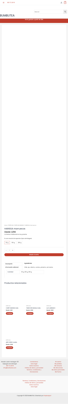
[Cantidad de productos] (9, 251)
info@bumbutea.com (9, 368)
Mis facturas (58, 366)
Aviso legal (34, 364)
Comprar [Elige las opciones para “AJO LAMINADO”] (50, 314)
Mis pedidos (58, 364)
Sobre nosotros (34, 366)
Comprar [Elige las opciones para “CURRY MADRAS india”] (9, 314)
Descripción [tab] (8, 264)
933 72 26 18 (11, 2)
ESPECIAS (10, 226)
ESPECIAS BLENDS (19, 226)
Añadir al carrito (34, 255)
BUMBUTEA (7, 16)
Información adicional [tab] (11, 268)
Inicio (5, 226)
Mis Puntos (58, 372)
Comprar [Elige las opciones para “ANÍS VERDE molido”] (9, 348)
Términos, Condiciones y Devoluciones (34, 381)
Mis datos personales (58, 370)
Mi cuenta (58, 362)
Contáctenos (34, 362)
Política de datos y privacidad (34, 368)
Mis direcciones (58, 368)
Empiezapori (47, 396)
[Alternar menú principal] (3, 2)
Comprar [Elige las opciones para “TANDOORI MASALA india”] (29, 314)
